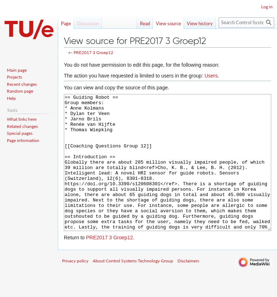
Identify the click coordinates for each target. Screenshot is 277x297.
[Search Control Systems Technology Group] (246, 22)
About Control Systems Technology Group (133, 288)
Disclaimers (188, 288)
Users (211, 76)
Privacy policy (75, 288)
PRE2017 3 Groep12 (93, 52)
